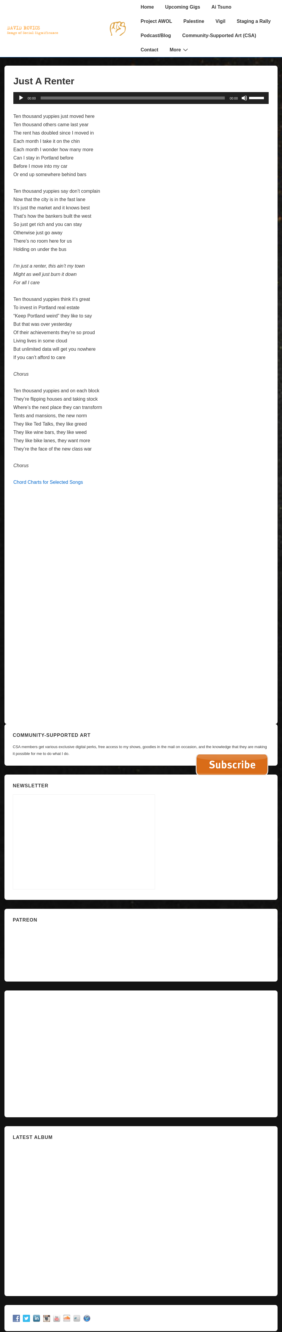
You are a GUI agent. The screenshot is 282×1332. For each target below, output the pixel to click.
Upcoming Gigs (182, 7)
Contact (149, 49)
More (179, 49)
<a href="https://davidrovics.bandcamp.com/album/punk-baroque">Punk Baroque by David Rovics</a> (141, 512)
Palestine (193, 21)
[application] (141, 98)
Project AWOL (156, 21)
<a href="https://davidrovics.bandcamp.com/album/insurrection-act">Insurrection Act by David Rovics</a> (141, 1215)
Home (147, 7)
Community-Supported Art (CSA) (219, 35)
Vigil (221, 21)
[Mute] (244, 98)
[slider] (133, 98)
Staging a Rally (254, 21)
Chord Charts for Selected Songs (48, 482)
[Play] (21, 98)
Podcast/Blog (156, 35)
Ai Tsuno (221, 7)
